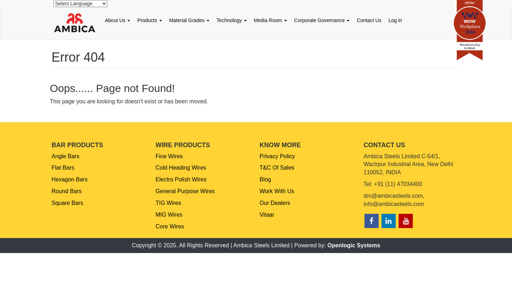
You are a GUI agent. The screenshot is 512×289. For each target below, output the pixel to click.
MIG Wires (169, 215)
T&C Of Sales (277, 168)
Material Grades (189, 20)
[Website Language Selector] (80, 3)
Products (149, 20)
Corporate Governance (322, 20)
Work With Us (277, 191)
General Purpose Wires (185, 191)
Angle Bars (65, 156)
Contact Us (369, 20)
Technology (232, 20)
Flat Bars (63, 168)
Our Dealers (275, 203)
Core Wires (170, 226)
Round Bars (67, 191)
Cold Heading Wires (181, 168)
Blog (265, 179)
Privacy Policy (277, 156)
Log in (395, 20)
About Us (117, 20)
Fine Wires (169, 156)
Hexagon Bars (69, 179)
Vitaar (267, 215)
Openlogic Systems (353, 245)
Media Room (270, 20)
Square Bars (67, 203)
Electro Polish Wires (181, 179)
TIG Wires (168, 203)
